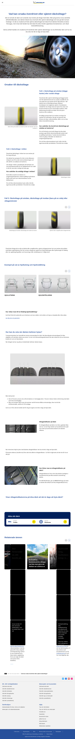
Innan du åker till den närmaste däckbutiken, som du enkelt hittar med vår (17, 627)
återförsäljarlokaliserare (17, 646)
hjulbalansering (60, 653)
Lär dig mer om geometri (13, 318)
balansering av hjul (61, 646)
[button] (22, 522)
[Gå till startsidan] (39, 2)
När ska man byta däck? (13, 673)
